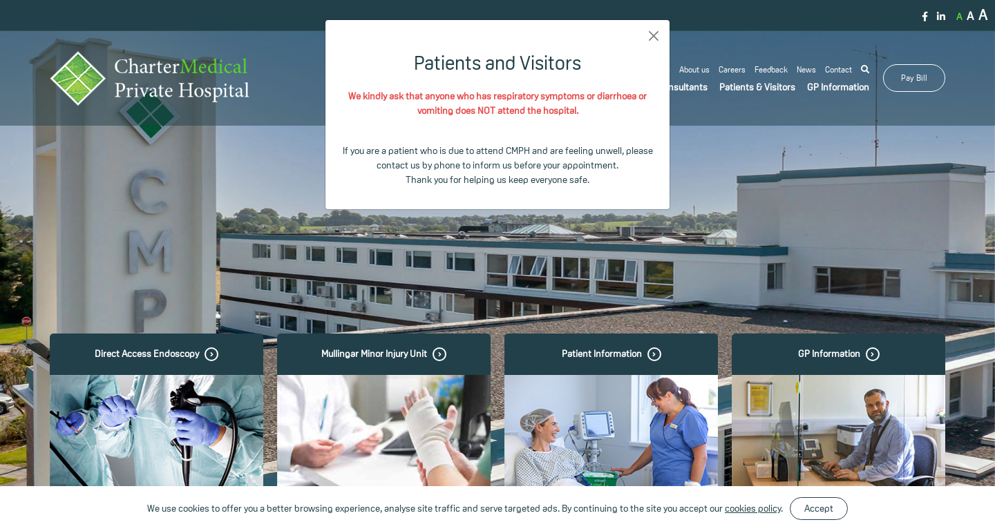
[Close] (653, 36)
